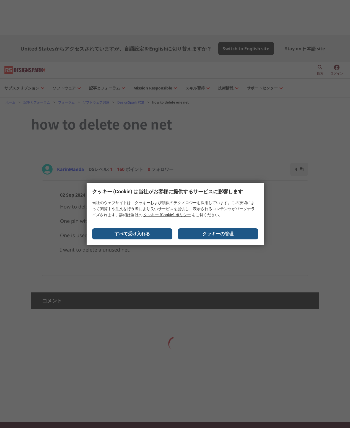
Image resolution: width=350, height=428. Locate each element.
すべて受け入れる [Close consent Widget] (132, 233)
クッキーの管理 (218, 233)
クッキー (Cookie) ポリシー (167, 215)
